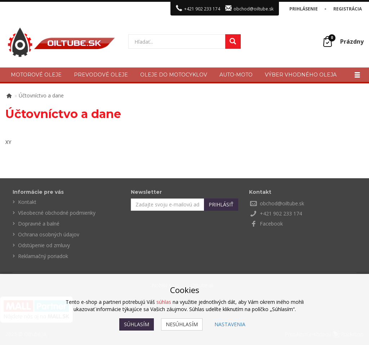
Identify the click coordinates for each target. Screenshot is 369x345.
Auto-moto (236, 74)
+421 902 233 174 (202, 9)
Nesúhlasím (182, 324)
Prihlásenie (303, 9)
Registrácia (347, 9)
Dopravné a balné (38, 223)
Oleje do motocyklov (173, 74)
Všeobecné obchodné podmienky (56, 212)
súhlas (163, 301)
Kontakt (27, 201)
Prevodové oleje (101, 74)
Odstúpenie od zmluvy (44, 245)
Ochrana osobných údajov (48, 234)
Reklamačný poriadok (43, 256)
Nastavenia (229, 324)
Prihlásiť (221, 204)
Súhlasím (136, 324)
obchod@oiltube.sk (254, 9)
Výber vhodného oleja (301, 74)
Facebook (271, 223)
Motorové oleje (36, 74)
